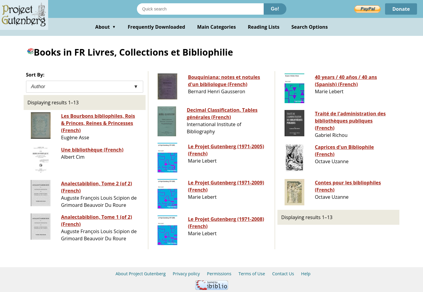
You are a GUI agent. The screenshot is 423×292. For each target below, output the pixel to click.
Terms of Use (252, 273)
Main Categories (216, 27)
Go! (275, 8)
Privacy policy (186, 273)
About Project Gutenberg (140, 273)
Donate (401, 9)
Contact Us (283, 273)
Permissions (219, 273)
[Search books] (200, 9)
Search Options (309, 27)
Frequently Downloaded (156, 27)
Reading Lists (264, 27)
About (105, 26)
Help (305, 273)
